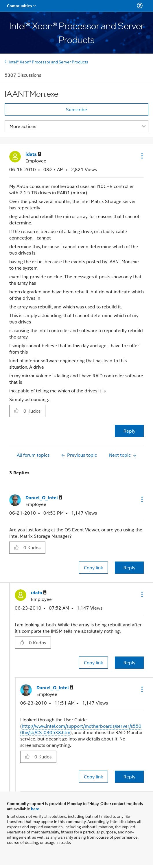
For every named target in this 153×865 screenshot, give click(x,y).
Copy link (93, 567)
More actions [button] (23, 126)
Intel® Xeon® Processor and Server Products (48, 61)
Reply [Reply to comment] (129, 567)
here (35, 808)
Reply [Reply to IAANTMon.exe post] (129, 430)
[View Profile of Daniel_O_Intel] (43, 497)
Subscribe (76, 109)
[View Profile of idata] (33, 154)
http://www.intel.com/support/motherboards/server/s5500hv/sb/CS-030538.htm (80, 729)
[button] (141, 156)
